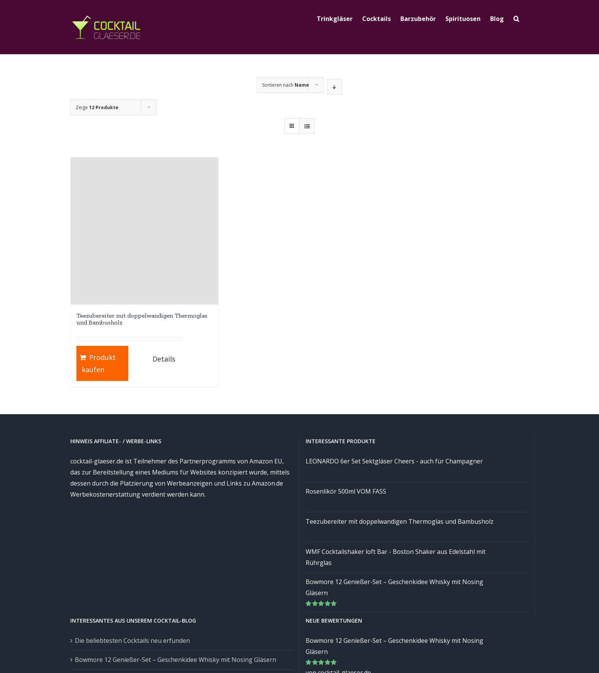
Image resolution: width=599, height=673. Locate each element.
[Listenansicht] (307, 126)
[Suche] (516, 18)
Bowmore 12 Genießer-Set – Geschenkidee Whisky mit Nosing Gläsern (175, 659)
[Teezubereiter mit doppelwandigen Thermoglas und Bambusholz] (144, 231)
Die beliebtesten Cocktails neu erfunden (132, 640)
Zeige (97, 107)
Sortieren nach (285, 85)
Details (163, 358)
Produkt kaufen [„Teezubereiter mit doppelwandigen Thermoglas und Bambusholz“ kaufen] (99, 363)
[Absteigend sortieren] (334, 87)
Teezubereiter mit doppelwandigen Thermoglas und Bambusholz (141, 319)
